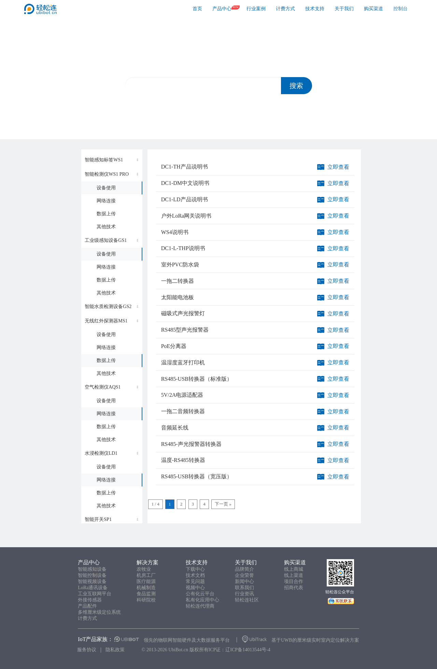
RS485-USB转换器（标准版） (196, 379)
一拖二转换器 (177, 281)
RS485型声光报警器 (185, 330)
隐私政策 (115, 649)
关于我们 (344, 8)
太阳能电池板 (177, 297)
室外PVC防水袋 (180, 264)
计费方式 (285, 8)
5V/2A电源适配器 (182, 395)
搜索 (296, 85)
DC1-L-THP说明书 (183, 248)
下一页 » (223, 504)
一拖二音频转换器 (183, 411)
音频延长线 (174, 428)
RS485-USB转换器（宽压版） (196, 476)
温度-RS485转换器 (183, 460)
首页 (197, 8)
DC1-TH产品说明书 (184, 167)
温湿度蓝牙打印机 (183, 362)
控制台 (400, 8)
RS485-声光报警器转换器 (191, 444)
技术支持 (314, 8)
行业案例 (256, 8)
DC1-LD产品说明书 (184, 199)
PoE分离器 (174, 346)
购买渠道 (373, 8)
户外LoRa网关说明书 (186, 216)
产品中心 (221, 8)
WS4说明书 (174, 232)
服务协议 (86, 649)
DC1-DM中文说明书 (185, 183)
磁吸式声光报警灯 (183, 313)
